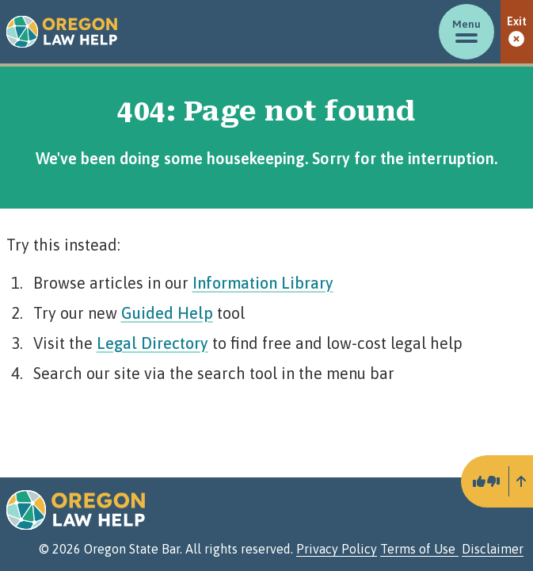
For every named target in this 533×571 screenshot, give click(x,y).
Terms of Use (419, 549)
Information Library (262, 283)
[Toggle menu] (466, 31)
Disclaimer (492, 549)
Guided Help (167, 313)
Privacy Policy (336, 549)
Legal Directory (152, 343)
